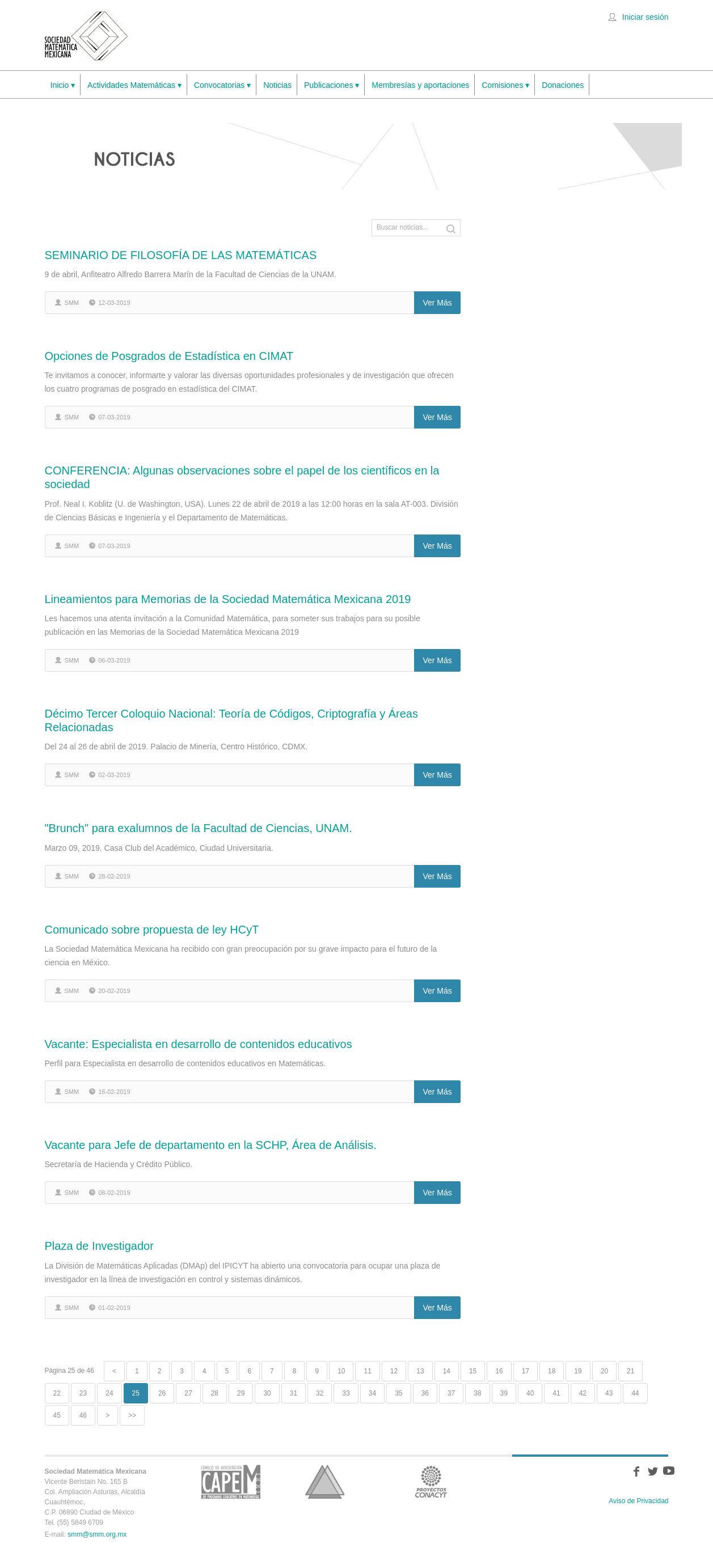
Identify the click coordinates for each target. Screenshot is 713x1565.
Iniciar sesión (645, 17)
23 (83, 1393)
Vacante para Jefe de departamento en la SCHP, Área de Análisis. (211, 1145)
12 (394, 1371)
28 (214, 1393)
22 (57, 1393)
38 (477, 1393)
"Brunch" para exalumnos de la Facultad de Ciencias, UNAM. (198, 828)
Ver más (437, 302)
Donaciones (563, 85)
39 (504, 1393)
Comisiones (505, 85)
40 (530, 1393)
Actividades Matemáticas (134, 85)
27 (188, 1393)
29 (240, 1393)
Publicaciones (331, 85)
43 (609, 1393)
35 (398, 1393)
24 (109, 1393)
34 (372, 1393)
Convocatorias (222, 85)
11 (367, 1371)
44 (635, 1393)
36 (425, 1393)
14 (446, 1371)
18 (551, 1371)
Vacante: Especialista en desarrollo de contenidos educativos (198, 1044)
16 (499, 1371)
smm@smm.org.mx (96, 1534)
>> (132, 1415)
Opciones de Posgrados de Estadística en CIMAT (169, 356)
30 (267, 1393)
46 (83, 1415)
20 (604, 1371)
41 (556, 1393)
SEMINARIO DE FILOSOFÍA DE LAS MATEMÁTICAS (181, 255)
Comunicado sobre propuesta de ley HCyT (152, 929)
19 (577, 1371)
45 (57, 1415)
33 (345, 1393)
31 (293, 1393)
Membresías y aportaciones (420, 85)
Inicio (62, 85)
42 (583, 1393)
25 (136, 1393)
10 (341, 1371)
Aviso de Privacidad (638, 1501)
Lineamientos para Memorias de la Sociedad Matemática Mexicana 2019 (228, 599)
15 (472, 1371)
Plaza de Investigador (99, 1246)
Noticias (277, 85)
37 (451, 1393)
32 (319, 1393)
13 (420, 1371)
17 (525, 1371)
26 (162, 1393)
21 (630, 1371)
